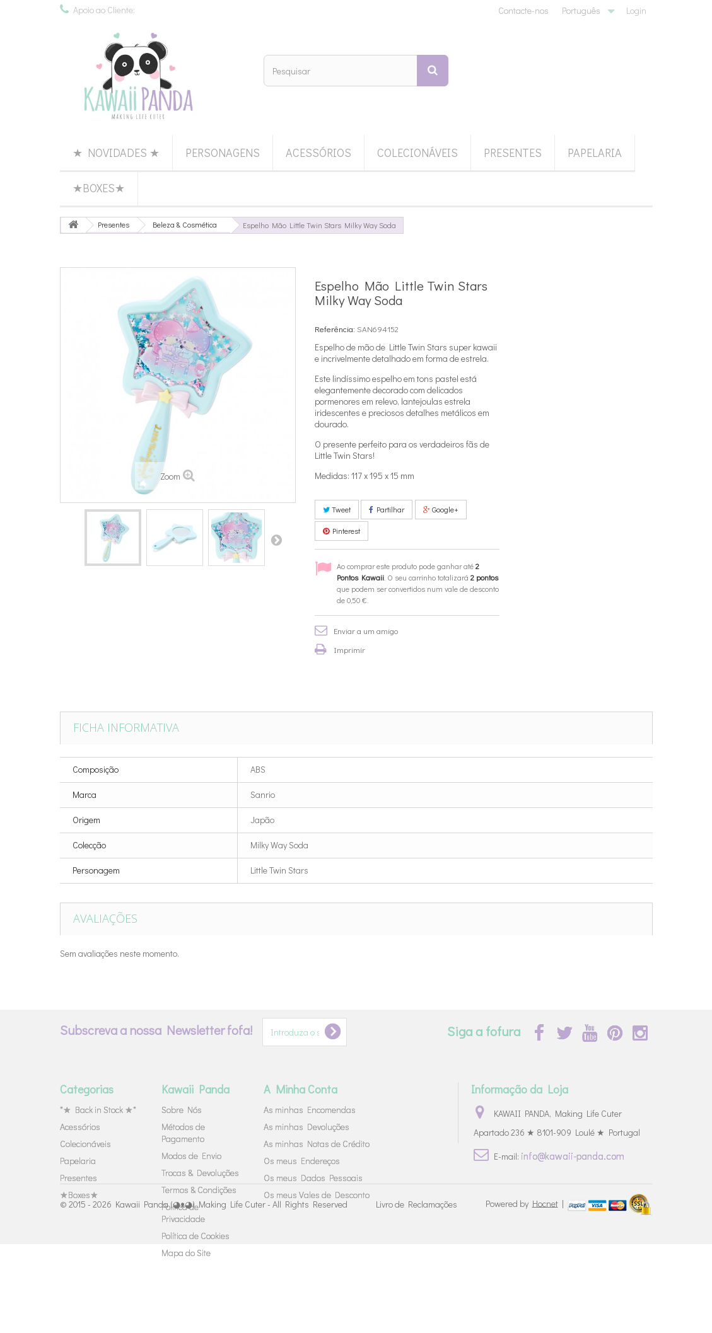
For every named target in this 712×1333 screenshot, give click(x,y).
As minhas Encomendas (310, 1110)
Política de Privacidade (183, 1213)
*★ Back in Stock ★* (98, 1110)
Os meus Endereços (302, 1161)
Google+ (440, 509)
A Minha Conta (300, 1089)
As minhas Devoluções (306, 1127)
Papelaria (595, 152)
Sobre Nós (181, 1110)
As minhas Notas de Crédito (317, 1144)
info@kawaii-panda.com (572, 1155)
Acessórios (318, 152)
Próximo (276, 539)
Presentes (513, 152)
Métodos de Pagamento (183, 1133)
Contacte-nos (523, 10)
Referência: (335, 328)
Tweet (337, 509)
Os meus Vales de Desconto (317, 1195)
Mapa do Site (186, 1253)
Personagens (222, 152)
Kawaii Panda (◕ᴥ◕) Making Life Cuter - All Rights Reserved (231, 1294)
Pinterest (341, 531)
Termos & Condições (198, 1190)
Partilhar (386, 509)
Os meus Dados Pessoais (313, 1178)
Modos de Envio (191, 1156)
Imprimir (349, 649)
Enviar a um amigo (366, 630)
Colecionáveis (417, 152)
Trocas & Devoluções (200, 1173)
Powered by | (526, 1292)
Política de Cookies (195, 1236)
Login (636, 10)
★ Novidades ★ (116, 152)
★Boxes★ (99, 187)
